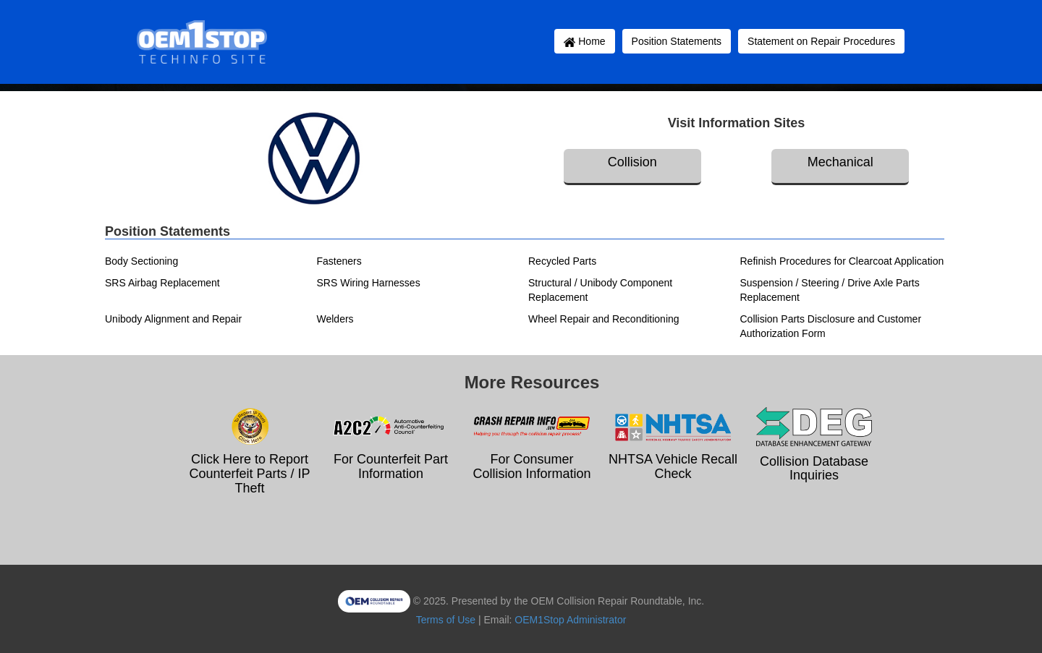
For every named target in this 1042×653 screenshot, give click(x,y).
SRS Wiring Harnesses (368, 283)
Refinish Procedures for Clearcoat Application (842, 261)
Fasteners (339, 261)
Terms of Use (445, 620)
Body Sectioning (141, 261)
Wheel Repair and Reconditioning (603, 319)
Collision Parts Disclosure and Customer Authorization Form (831, 326)
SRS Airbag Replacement (162, 283)
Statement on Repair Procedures (821, 41)
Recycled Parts (562, 261)
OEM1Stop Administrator (570, 620)
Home (584, 41)
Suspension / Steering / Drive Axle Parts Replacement (830, 290)
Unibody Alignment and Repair (173, 319)
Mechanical (840, 162)
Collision (632, 162)
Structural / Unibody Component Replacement (600, 290)
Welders (335, 319)
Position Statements (677, 41)
